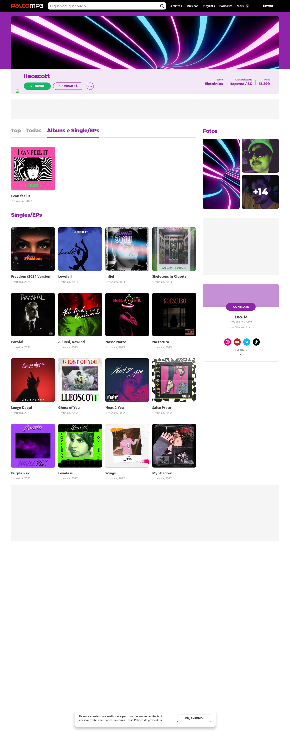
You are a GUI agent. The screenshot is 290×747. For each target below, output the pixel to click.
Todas (33, 131)
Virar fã (81, 86)
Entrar (268, 6)
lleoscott (49, 76)
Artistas (176, 6)
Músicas (192, 6)
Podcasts (225, 6)
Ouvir (52, 86)
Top (16, 131)
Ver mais (241, 350)
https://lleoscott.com (241, 327)
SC (249, 84)
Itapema (237, 84)
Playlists (209, 6)
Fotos (210, 131)
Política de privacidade (148, 720)
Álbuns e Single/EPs (73, 131)
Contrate (241, 306)
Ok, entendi (194, 718)
